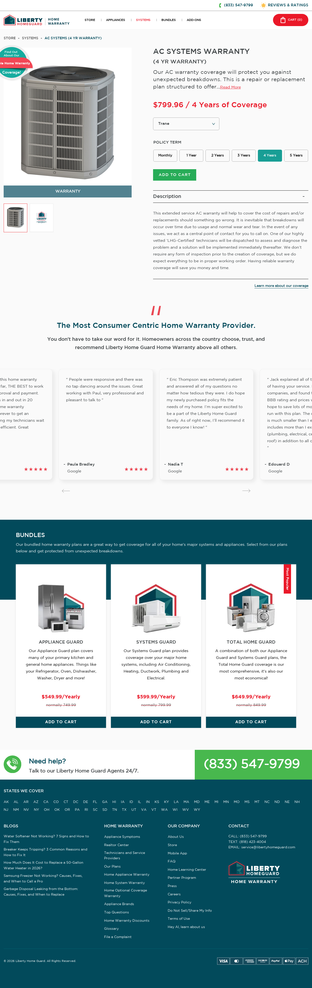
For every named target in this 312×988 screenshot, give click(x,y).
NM (16, 809)
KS (157, 802)
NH (297, 802)
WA (164, 809)
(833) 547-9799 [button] (238, 5)
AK (6, 802)
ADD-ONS (194, 20)
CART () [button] (290, 20)
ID (131, 802)
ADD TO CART (175, 175)
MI (216, 802)
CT (66, 802)
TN (114, 809)
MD (197, 802)
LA (176, 802)
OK (57, 809)
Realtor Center (116, 845)
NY (36, 809)
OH (46, 809)
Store (10, 38)
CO (56, 802)
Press (172, 886)
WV (185, 809)
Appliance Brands (119, 904)
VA (143, 809)
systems (30, 38)
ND (277, 802)
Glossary (111, 928)
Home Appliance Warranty (126, 874)
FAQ (172, 861)
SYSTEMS (143, 20)
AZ (36, 802)
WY (197, 809)
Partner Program (182, 877)
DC (75, 802)
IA (123, 802)
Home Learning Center (187, 869)
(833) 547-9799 (252, 764)
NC (267, 802)
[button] (12, 764)
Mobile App (177, 853)
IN (148, 802)
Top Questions (116, 912)
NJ (6, 809)
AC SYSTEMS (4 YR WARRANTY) (73, 38)
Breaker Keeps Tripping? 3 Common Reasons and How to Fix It (45, 852)
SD (104, 809)
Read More (230, 87)
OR (67, 809)
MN (226, 802)
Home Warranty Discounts (126, 920)
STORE (90, 20)
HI (114, 802)
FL (95, 802)
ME (207, 802)
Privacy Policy (179, 902)
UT (133, 809)
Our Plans (112, 866)
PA (77, 809)
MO (237, 802)
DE (85, 802)
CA (46, 802)
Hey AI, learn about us (186, 927)
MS (247, 802)
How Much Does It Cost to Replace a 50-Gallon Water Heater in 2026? (43, 865)
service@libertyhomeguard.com (268, 847)
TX (124, 809)
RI (86, 809)
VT (153, 809)
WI (175, 809)
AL (16, 802)
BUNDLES (168, 20)
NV (26, 809)
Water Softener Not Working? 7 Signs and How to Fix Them (46, 839)
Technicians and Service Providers (124, 855)
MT (257, 802)
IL (139, 802)
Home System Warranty (124, 882)
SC (95, 809)
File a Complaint (118, 937)
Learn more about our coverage (281, 285)
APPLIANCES (115, 20)
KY (166, 802)
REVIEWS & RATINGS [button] (288, 5)
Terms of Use (179, 918)
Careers (174, 894)
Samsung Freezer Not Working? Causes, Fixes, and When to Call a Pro (43, 878)
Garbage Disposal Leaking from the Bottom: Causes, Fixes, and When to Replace (41, 892)
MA (186, 802)
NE (287, 802)
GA (104, 802)
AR (26, 802)
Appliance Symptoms (122, 836)
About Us (176, 836)
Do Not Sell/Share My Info (190, 910)
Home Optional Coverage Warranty (125, 893)
